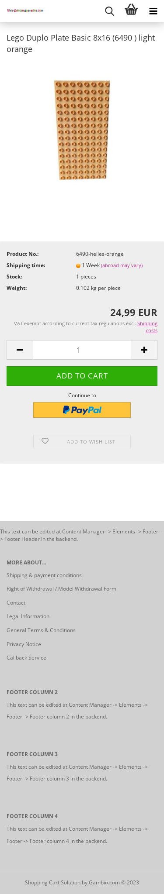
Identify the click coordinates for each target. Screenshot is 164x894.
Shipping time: (26, 265)
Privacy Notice (24, 644)
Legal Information (28, 616)
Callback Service (26, 657)
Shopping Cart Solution (52, 882)
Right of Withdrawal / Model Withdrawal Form (61, 588)
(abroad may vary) (122, 265)
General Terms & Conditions (41, 630)
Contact (16, 602)
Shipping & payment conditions (44, 575)
